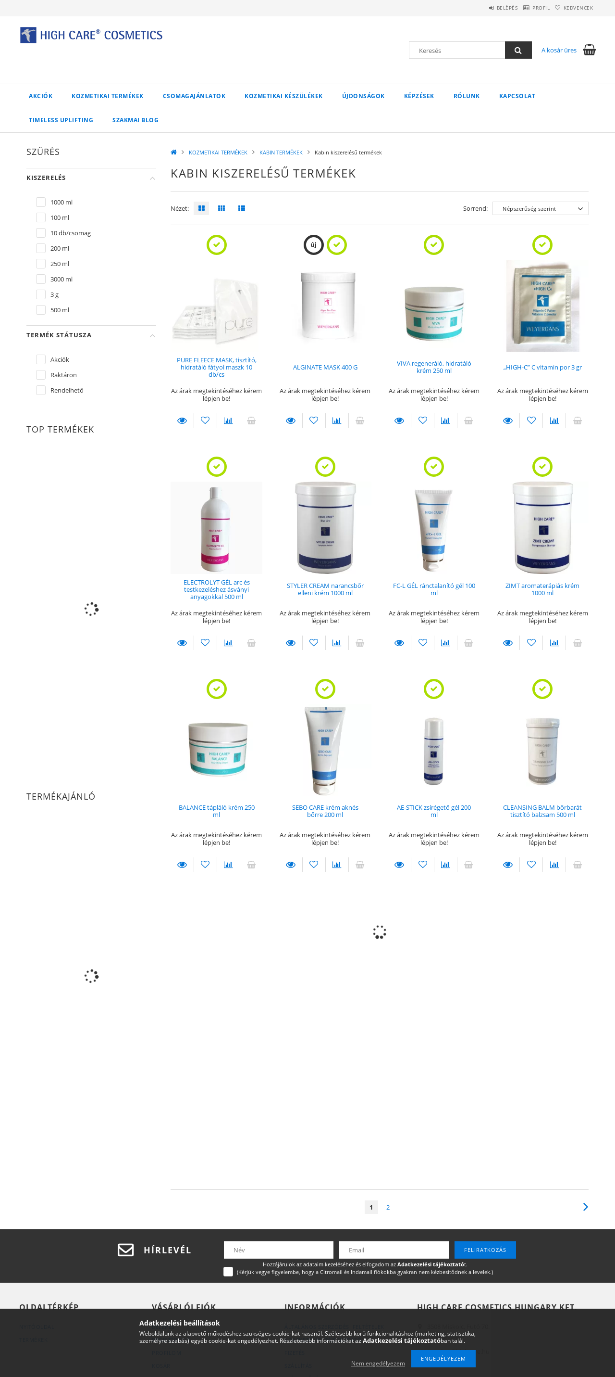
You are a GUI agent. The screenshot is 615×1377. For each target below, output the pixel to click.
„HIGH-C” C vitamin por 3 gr (543, 367)
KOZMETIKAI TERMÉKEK (108, 96)
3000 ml (61, 279)
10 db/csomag (70, 233)
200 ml (59, 248)
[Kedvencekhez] (205, 420)
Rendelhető (67, 390)
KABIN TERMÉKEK (281, 152)
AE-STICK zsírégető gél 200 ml (434, 811)
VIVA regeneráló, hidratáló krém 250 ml (434, 367)
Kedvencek (574, 7)
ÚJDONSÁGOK (363, 96)
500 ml (59, 310)
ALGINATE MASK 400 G (325, 367)
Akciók (40, 96)
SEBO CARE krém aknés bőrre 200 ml (325, 811)
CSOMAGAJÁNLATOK (194, 96)
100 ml (59, 217)
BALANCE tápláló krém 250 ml (217, 811)
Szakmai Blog (135, 120)
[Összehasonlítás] (228, 420)
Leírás (182, 420)
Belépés (484, 7)
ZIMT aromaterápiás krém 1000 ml (542, 589)
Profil (527, 7)
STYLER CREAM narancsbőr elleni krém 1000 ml (325, 589)
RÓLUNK (467, 96)
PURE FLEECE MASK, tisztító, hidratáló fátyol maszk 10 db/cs (217, 367)
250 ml (59, 263)
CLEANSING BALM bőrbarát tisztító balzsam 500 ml (542, 811)
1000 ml (61, 202)
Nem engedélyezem (378, 1363)
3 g (54, 294)
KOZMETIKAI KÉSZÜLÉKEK (284, 96)
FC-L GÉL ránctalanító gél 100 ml (434, 589)
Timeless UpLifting (61, 120)
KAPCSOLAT (517, 96)
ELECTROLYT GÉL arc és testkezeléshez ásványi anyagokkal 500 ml (217, 589)
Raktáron (63, 374)
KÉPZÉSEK (419, 96)
